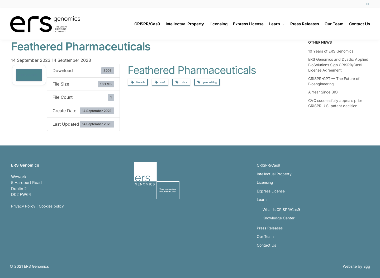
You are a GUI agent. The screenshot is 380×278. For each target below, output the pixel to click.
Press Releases (270, 228)
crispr (181, 82)
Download (29, 75)
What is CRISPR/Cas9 (281, 209)
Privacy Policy (23, 206)
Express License (271, 191)
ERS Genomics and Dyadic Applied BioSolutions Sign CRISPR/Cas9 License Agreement (338, 64)
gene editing (207, 82)
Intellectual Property (274, 174)
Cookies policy (51, 206)
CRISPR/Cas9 (268, 165)
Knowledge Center (278, 218)
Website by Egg (356, 266)
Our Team (265, 236)
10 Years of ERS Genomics (330, 51)
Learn (262, 199)
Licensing (265, 182)
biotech (138, 82)
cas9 (160, 82)
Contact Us (266, 245)
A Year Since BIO (323, 92)
